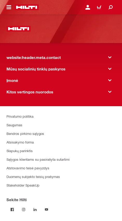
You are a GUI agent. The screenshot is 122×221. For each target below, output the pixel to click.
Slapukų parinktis (19, 151)
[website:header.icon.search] (110, 7)
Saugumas (14, 125)
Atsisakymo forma (20, 142)
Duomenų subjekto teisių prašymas (33, 176)
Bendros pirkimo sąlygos (25, 133)
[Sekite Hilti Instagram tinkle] (23, 209)
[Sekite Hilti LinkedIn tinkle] (35, 209)
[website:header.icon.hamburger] (9, 7)
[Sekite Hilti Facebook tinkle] (12, 209)
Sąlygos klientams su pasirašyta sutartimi (38, 159)
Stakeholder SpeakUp (22, 185)
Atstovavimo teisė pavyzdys (27, 168)
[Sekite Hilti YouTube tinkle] (46, 209)
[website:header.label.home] (27, 7)
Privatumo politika (19, 116)
